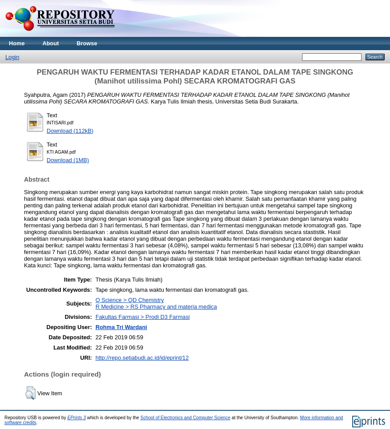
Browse (87, 43)
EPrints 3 (77, 417)
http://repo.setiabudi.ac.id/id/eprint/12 (142, 357)
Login (12, 57)
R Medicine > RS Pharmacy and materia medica (156, 306)
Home (17, 43)
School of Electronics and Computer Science (185, 417)
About (51, 43)
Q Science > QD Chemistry (130, 300)
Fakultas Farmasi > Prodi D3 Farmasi (143, 317)
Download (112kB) (70, 130)
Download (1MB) (68, 160)
